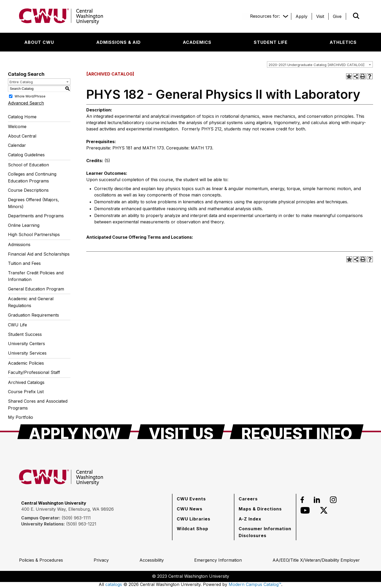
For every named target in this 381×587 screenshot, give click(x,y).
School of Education (28, 164)
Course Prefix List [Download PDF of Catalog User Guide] (26, 391)
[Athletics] (343, 42)
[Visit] (320, 16)
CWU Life (17, 324)
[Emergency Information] (218, 560)
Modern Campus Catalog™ (255, 584)
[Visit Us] (181, 431)
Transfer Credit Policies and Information (36, 276)
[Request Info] (297, 431)
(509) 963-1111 (76, 517)
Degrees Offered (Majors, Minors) (33, 203)
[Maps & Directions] (260, 508)
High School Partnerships (34, 234)
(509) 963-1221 (81, 524)
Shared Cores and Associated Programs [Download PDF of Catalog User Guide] (37, 404)
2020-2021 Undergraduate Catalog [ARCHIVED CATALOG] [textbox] (316, 65)
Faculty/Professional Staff (34, 372)
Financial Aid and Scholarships (39, 254)
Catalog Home (22, 116)
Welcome (17, 126)
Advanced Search (26, 103)
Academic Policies (26, 363)
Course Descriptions (28, 190)
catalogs (113, 584)
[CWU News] (189, 508)
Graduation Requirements (33, 315)
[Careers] (248, 498)
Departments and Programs (36, 215)
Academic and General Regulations (30, 302)
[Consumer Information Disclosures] (265, 532)
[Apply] (301, 16)
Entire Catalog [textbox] (21, 82)
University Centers (26, 343)
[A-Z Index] (250, 518)
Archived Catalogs (26, 382)
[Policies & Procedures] (41, 560)
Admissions (19, 244)
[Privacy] (101, 560)
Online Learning (23, 225)
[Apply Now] (74, 431)
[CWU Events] (191, 498)
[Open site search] (356, 16)
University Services (27, 353)
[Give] (337, 16)
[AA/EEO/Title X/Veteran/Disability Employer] (316, 560)
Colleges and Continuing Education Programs (32, 177)
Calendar (17, 145)
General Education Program (36, 289)
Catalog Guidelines (26, 154)
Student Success (25, 334)
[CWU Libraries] (193, 518)
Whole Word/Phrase (30, 96)
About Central (22, 136)
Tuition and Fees (24, 263)
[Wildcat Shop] (192, 528)
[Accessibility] (151, 560)
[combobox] (320, 64)
